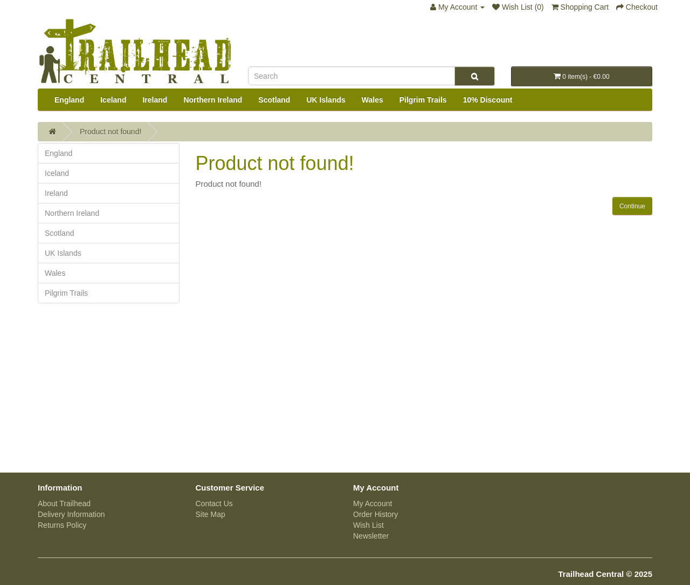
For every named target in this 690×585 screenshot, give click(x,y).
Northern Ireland (212, 100)
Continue (632, 206)
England (69, 100)
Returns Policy (62, 525)
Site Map (210, 514)
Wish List (368, 525)
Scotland (274, 100)
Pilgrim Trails (423, 100)
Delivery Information (71, 514)
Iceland (113, 100)
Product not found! (110, 131)
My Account (372, 503)
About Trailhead (64, 503)
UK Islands (325, 100)
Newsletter (371, 536)
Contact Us (214, 503)
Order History (375, 514)
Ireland (154, 100)
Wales (372, 100)
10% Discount (488, 100)
